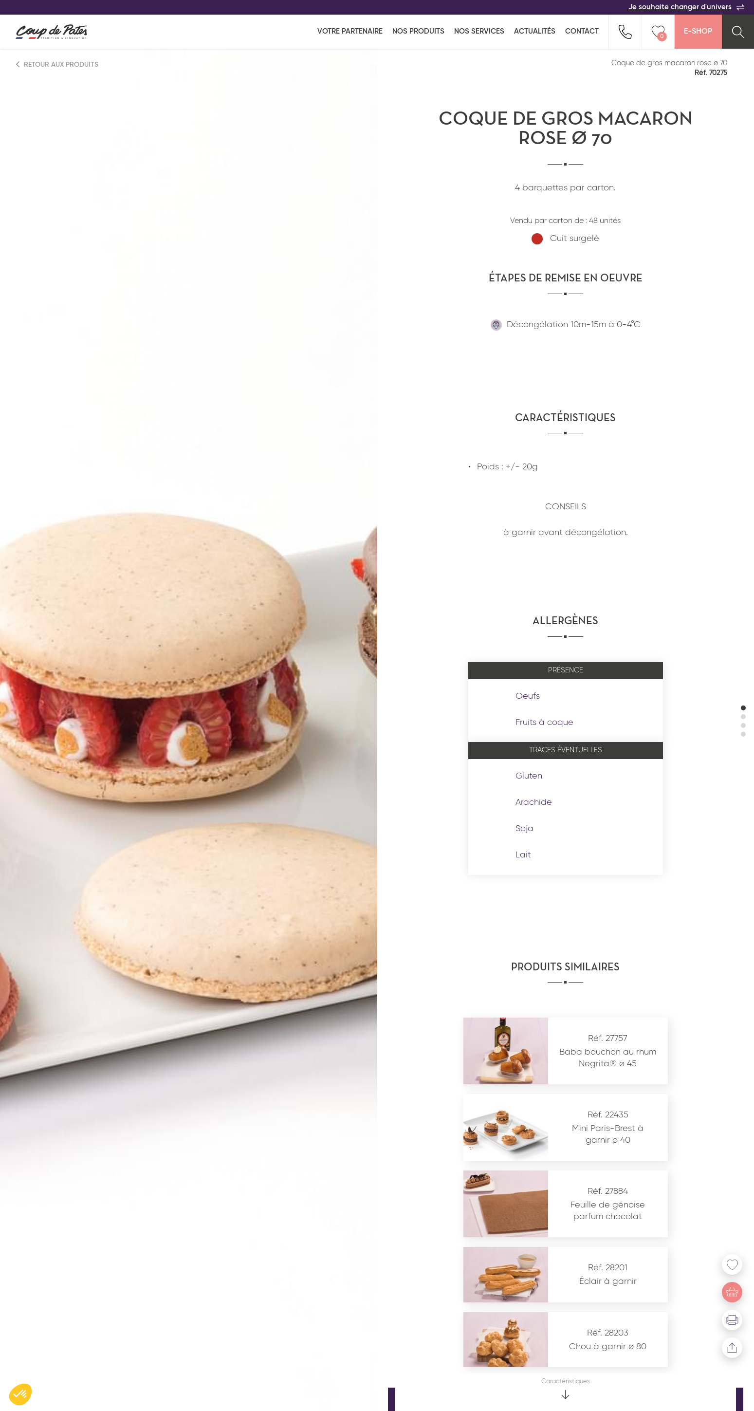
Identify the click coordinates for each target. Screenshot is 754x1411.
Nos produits (418, 31)
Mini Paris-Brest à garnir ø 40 (608, 1134)
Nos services (479, 31)
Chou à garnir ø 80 (607, 1346)
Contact (582, 31)
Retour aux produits (57, 64)
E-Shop (698, 32)
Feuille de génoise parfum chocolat (607, 1211)
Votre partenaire (350, 31)
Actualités (534, 31)
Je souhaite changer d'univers (686, 7)
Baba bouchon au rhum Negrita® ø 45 (607, 1058)
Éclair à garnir (608, 1281)
